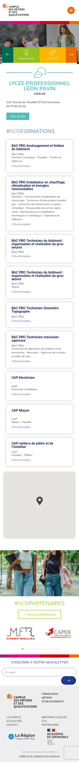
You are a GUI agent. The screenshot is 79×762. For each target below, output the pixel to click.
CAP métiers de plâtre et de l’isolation (32, 445)
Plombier (17, 196)
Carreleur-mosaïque (23, 157)
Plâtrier (28, 455)
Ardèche (40, 93)
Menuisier (32, 352)
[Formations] (26, 52)
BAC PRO (18, 154)
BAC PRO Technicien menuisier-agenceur (36, 338)
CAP (14, 386)
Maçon (15, 286)
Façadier (42, 157)
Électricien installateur (24, 389)
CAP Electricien (23, 378)
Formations (26, 58)
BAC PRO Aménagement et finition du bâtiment (38, 147)
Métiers (52, 58)
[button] (71, 10)
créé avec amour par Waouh (39, 756)
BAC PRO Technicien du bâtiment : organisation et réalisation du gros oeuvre (37, 244)
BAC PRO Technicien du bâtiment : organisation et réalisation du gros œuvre (37, 275)
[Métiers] (53, 52)
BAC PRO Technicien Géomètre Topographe (35, 309)
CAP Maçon (20, 410)
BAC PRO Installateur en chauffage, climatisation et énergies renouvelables (39, 185)
